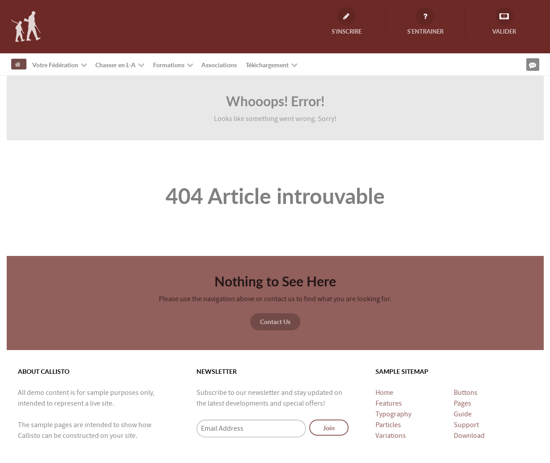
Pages (462, 403)
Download (469, 435)
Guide (463, 414)
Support (466, 424)
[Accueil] (18, 64)
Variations (390, 435)
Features (388, 403)
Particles (388, 424)
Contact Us (275, 321)
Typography (393, 414)
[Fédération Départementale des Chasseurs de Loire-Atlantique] (26, 26)
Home (384, 392)
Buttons (466, 392)
